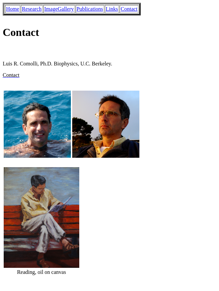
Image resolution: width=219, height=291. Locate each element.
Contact (129, 9)
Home (12, 9)
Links (112, 9)
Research (32, 9)
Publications (90, 9)
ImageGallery (59, 9)
